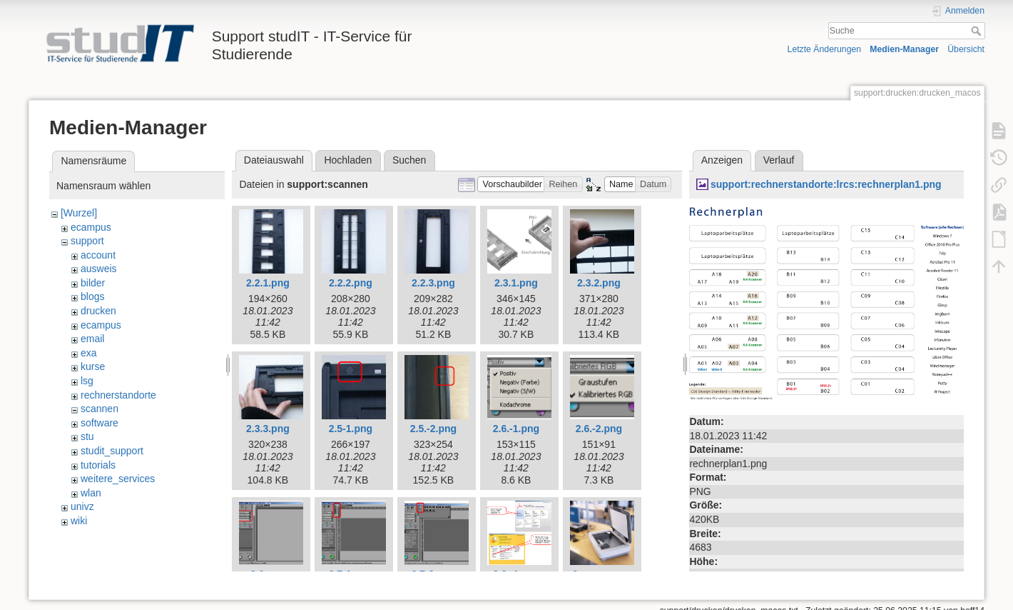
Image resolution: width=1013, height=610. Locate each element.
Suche (977, 31)
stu (87, 436)
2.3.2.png (599, 283)
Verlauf (779, 160)
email (92, 338)
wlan (91, 493)
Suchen (409, 160)
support (87, 240)
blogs (92, 296)
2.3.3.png (268, 428)
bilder (93, 283)
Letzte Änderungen (825, 49)
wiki (79, 520)
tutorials (98, 465)
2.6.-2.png (599, 428)
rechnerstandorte (118, 395)
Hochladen (348, 160)
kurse (93, 366)
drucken (98, 310)
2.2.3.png (433, 283)
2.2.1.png (268, 283)
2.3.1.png (516, 283)
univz (82, 506)
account (98, 255)
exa (89, 353)
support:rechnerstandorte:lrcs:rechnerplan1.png (826, 184)
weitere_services (118, 478)
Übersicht (965, 49)
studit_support (112, 450)
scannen (99, 408)
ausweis (99, 268)
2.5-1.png (350, 428)
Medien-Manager (904, 49)
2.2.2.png (350, 283)
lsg (87, 380)
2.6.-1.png (516, 428)
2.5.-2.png (433, 428)
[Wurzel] (79, 213)
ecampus (91, 227)
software (99, 423)
